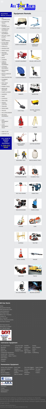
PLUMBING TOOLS (5, 80)
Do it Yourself (3, 318)
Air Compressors (5, 345)
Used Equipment (4, 311)
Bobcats (3, 349)
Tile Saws (38, 369)
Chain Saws (17, 367)
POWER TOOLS (6, 86)
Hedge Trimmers (18, 371)
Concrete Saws (19, 345)
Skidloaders (4, 356)
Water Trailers (12, 356)
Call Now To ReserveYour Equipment (6, 143)
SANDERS (4, 94)
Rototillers (27, 372)
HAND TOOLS (5, 50)
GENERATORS (5, 48)
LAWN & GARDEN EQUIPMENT (5, 63)
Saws (33, 351)
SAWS (3, 96)
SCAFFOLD (4, 98)
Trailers (38, 372)
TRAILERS (4, 106)
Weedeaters (4, 391)
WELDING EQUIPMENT (5, 115)
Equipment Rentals (5, 308)
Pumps (34, 345)
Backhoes (3, 347)
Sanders (26, 374)
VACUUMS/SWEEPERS (7, 112)
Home (1, 306)
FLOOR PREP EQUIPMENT (5, 43)
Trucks (2, 388)
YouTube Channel (5, 321)
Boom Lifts (4, 351)
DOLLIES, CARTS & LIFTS (6, 36)
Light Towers (27, 352)
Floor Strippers (36, 347)
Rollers (34, 349)
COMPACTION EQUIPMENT (5, 29)
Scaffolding (35, 352)
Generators (27, 347)
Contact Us (5, 133)
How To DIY (5, 131)
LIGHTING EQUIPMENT (5, 67)
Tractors (3, 361)
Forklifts (26, 345)
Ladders (16, 372)
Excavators (18, 349)
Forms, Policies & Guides (6, 320)
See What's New (4, 313)
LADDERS (4, 59)
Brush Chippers (5, 372)
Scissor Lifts (4, 354)
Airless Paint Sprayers (7, 367)
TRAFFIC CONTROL (4, 103)
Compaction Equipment (7, 352)
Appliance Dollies (5, 369)
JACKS (3, 57)
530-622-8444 (6, 328)
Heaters (26, 349)
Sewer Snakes (39, 367)
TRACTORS (5, 100)
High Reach (27, 351)
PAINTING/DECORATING (7, 77)
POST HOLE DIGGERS (5, 83)
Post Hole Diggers (29, 367)
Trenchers (11, 354)
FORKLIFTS (4, 46)
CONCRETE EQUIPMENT (5, 32)
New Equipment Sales (5, 121)
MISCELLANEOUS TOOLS (6, 74)
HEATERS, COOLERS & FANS (5, 54)
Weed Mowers (5, 390)
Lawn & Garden (18, 374)
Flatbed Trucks (19, 351)
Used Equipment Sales (5, 126)
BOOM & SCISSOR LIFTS (5, 25)
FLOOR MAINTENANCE (6, 39)
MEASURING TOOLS (5, 70)
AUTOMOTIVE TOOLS (5, 22)
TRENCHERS (5, 108)
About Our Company (5, 314)
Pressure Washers (29, 369)
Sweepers (3, 359)
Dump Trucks (18, 347)
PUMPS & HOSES (6, 92)
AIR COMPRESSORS (6, 18)
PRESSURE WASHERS (4, 89)
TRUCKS (4, 110)
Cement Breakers (5, 374)
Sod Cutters (4, 357)
